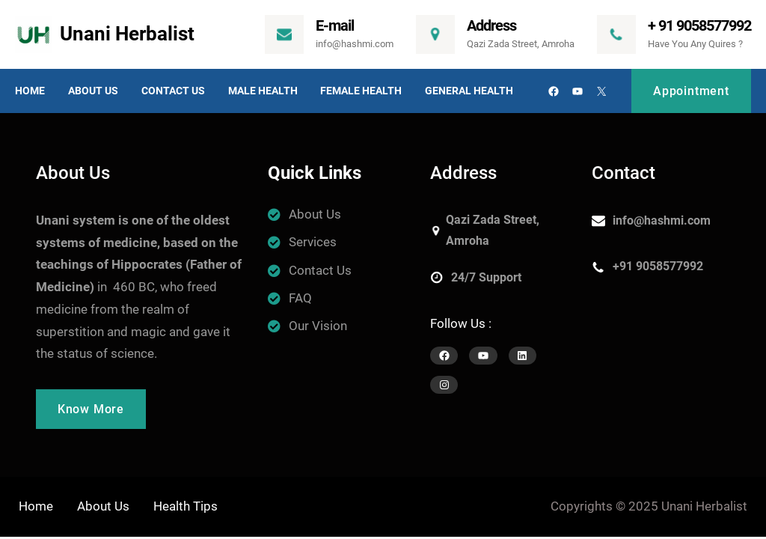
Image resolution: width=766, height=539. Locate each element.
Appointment (691, 91)
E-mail (335, 25)
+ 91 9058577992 (699, 25)
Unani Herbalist (127, 33)
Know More (91, 409)
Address (491, 25)
